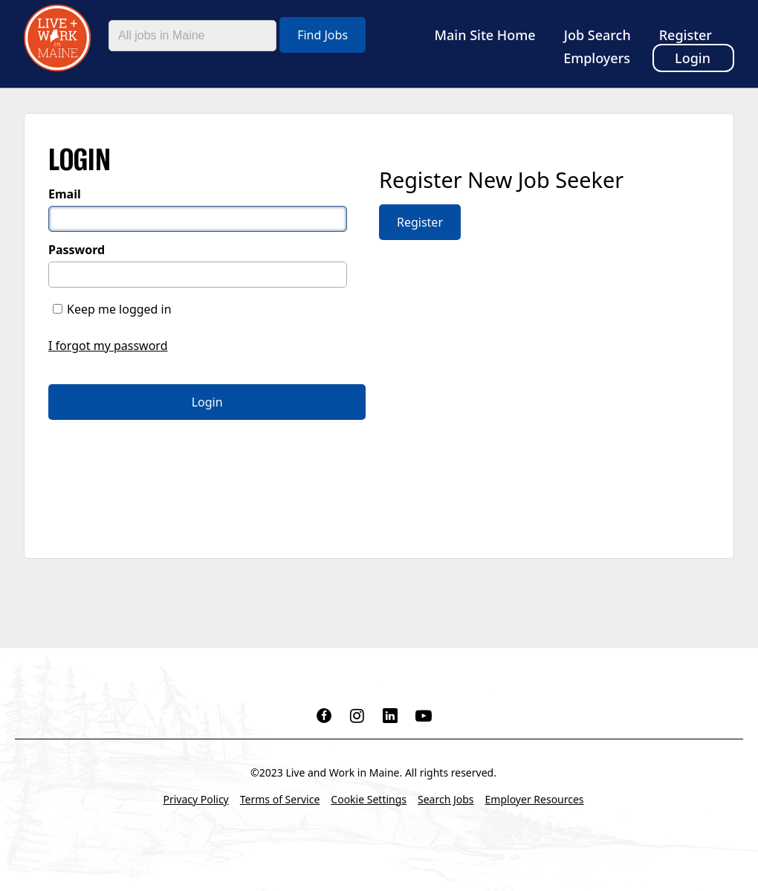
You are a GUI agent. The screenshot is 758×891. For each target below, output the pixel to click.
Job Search (597, 35)
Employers (596, 58)
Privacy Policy (195, 799)
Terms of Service (280, 799)
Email (64, 194)
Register (685, 35)
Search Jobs (446, 799)
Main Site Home (485, 35)
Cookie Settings (368, 799)
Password (76, 250)
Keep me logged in (119, 309)
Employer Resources (534, 799)
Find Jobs (322, 35)
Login (692, 58)
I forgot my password (107, 345)
